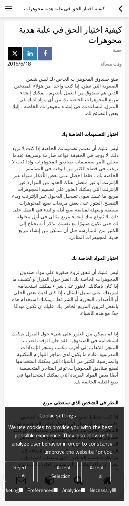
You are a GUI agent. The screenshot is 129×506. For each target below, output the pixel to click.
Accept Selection (61, 472)
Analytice (73, 490)
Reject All (19, 472)
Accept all (97, 472)
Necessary (103, 490)
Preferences (43, 490)
